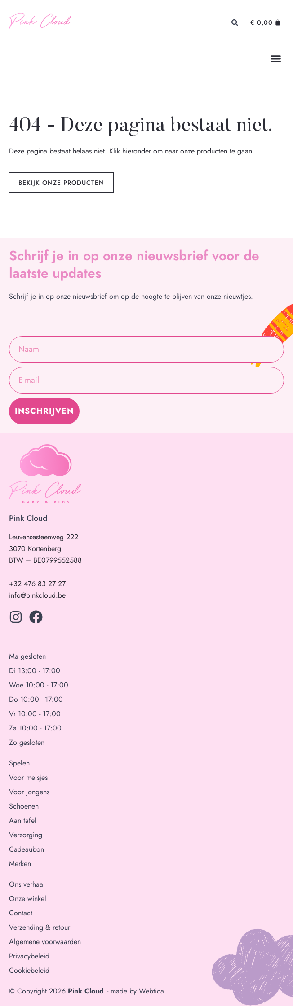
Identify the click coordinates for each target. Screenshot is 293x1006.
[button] (275, 58)
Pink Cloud (40, 22)
